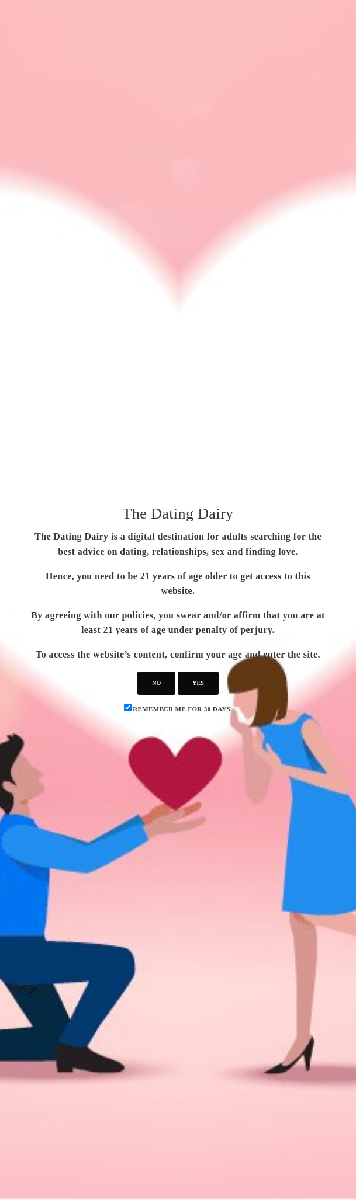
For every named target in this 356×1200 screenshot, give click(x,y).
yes (197, 683)
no (156, 683)
